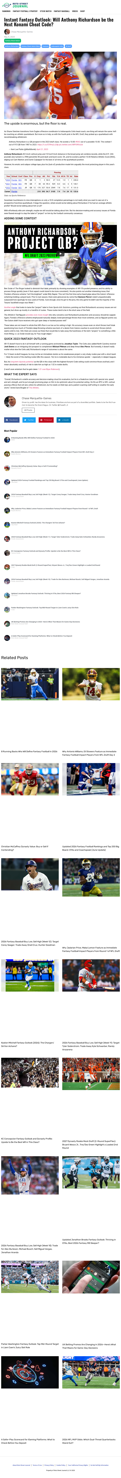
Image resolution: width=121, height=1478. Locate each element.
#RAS (77, 142)
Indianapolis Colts (57, 46)
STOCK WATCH (46, 11)
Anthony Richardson (12, 46)
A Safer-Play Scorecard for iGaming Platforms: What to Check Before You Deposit (41, 636)
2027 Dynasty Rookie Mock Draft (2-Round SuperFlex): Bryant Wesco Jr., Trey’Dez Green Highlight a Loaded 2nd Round (55, 565)
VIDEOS (75, 11)
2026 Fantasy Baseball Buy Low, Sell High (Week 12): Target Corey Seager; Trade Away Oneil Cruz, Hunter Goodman (54, 494)
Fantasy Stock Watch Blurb (30, 46)
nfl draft (68, 46)
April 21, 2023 (42, 149)
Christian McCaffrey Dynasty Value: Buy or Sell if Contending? (34, 466)
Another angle (10, 307)
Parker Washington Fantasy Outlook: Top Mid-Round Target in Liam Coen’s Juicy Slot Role (44, 608)
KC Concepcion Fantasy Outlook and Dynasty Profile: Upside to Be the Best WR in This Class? (46, 551)
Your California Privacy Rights (78, 1465)
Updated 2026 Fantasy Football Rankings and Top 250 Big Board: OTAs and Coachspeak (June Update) (49, 480)
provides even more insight (37, 315)
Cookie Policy (60, 1465)
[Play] (60, 253)
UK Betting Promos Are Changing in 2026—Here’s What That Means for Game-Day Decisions (45, 622)
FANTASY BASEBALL (62, 11)
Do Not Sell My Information (99, 1465)
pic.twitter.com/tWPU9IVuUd (71, 145)
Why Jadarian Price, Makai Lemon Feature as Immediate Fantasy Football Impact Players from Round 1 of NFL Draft (54, 509)
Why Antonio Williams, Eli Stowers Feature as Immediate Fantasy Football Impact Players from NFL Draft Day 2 (52, 452)
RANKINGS (6, 11)
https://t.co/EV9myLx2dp (48, 145)
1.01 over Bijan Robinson (48, 369)
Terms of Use (37, 1465)
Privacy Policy (49, 1465)
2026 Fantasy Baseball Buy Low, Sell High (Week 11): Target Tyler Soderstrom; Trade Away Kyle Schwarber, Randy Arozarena (58, 537)
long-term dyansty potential (22, 362)
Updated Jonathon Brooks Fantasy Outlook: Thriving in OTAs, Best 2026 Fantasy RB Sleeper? (46, 593)
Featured (45, 46)
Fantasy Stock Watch (12, 41)
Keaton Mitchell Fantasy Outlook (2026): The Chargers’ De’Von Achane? (38, 523)
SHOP (82, 11)
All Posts (28, 410)
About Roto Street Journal (21, 1465)
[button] (11, 420)
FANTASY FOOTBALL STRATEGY (25, 11)
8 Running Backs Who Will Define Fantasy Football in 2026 (33, 438)
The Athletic (34, 388)
